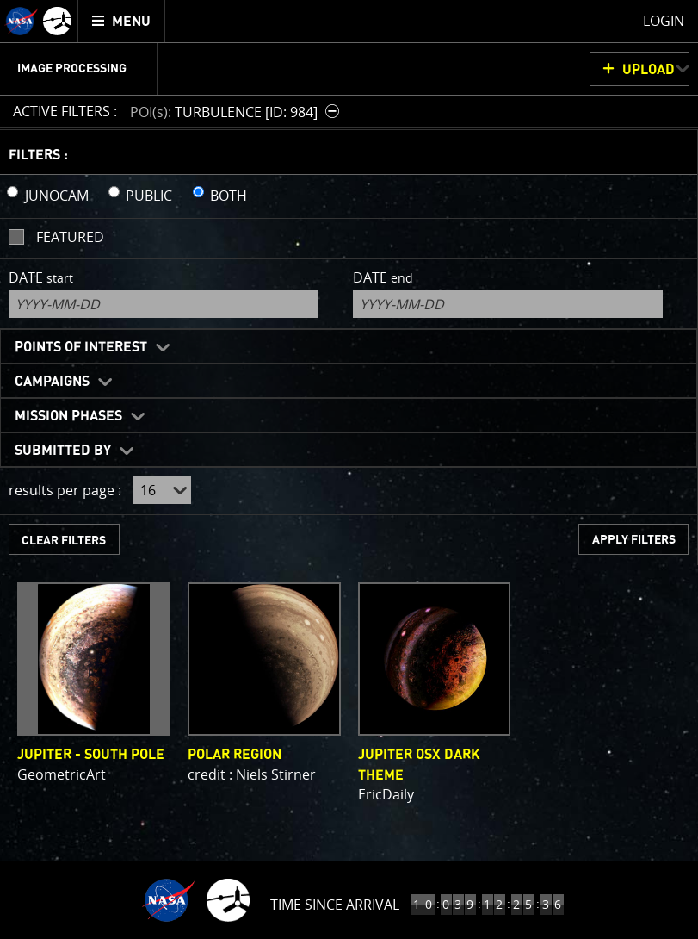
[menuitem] (121, 21)
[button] (236, 111)
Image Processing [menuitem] (72, 69)
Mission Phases (68, 416)
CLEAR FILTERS (64, 540)
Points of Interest (81, 347)
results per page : (65, 490)
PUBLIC (149, 195)
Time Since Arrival (334, 904)
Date (41, 277)
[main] (349, 469)
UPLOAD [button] (648, 70)
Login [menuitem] (663, 20)
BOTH (228, 195)
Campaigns (52, 382)
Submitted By (63, 450)
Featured (70, 236)
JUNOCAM (57, 195)
